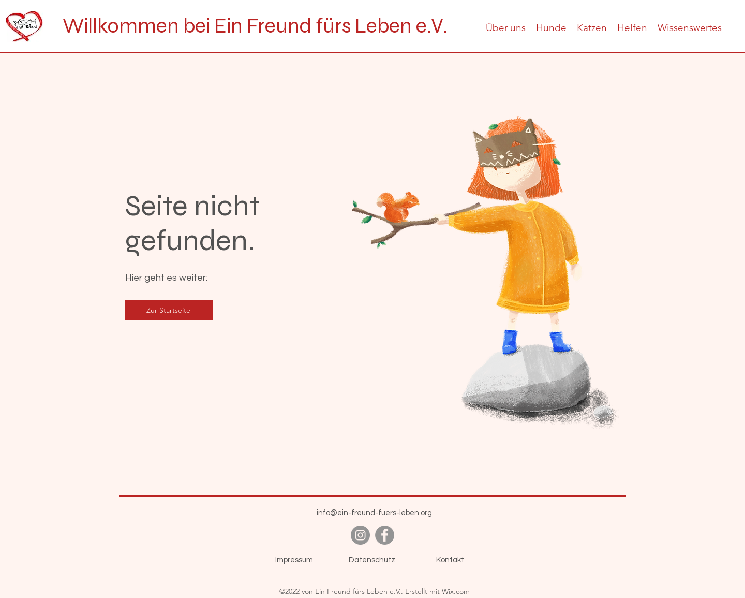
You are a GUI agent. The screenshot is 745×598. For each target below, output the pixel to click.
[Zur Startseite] (169, 310)
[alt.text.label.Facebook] (384, 535)
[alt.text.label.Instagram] (360, 535)
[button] (506, 27)
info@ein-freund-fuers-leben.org (374, 513)
